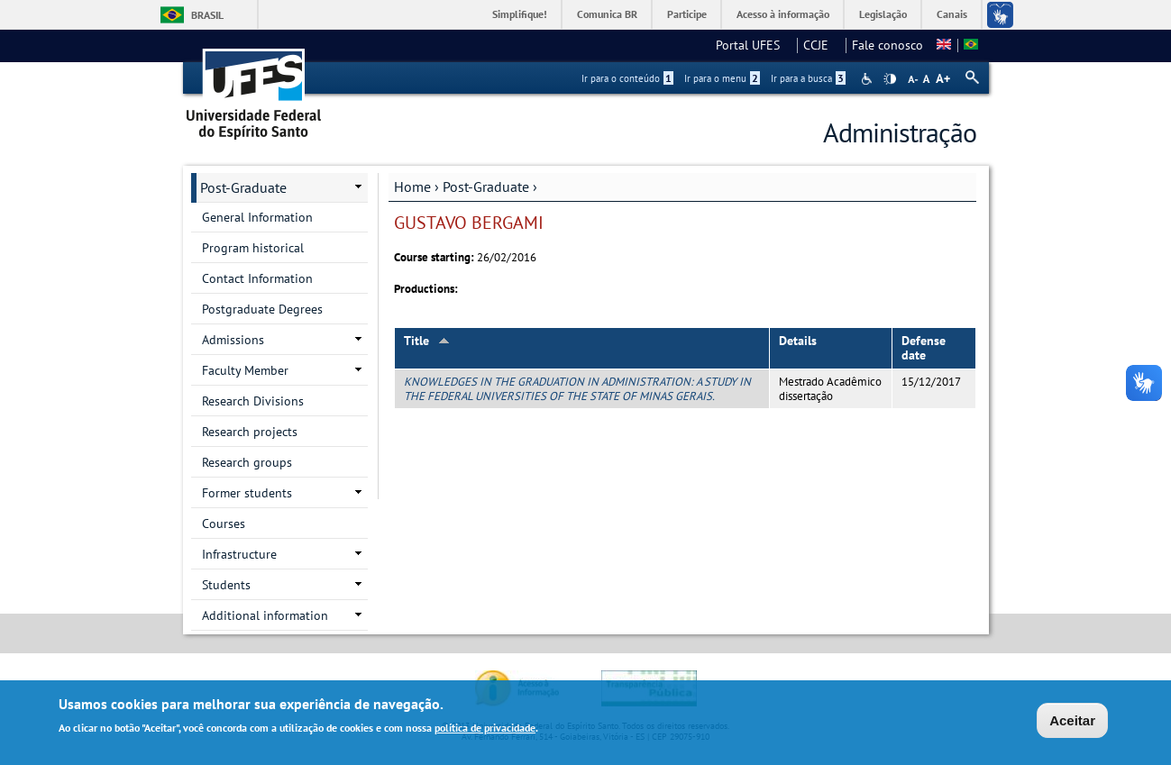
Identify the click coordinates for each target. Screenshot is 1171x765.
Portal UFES (753, 45)
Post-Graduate (486, 187)
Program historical (253, 248)
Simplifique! (519, 14)
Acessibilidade (868, 79)
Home (412, 187)
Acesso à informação (782, 14)
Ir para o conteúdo (627, 78)
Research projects (249, 431)
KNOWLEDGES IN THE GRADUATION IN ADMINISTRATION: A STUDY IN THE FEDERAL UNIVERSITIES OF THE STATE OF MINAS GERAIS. (577, 388)
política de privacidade (485, 728)
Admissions (233, 340)
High (889, 79)
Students (226, 585)
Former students (247, 493)
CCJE (821, 45)
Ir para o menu (722, 78)
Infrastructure (239, 554)
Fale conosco (887, 45)
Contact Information (257, 278)
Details (798, 340)
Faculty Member (245, 370)
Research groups (247, 462)
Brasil (207, 15)
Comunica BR (607, 14)
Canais (952, 14)
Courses (223, 523)
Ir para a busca (808, 78)
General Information (257, 217)
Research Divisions (253, 401)
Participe (687, 14)
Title (427, 340)
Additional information (265, 615)
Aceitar (1072, 720)
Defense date (923, 348)
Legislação (883, 14)
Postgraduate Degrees (262, 309)
